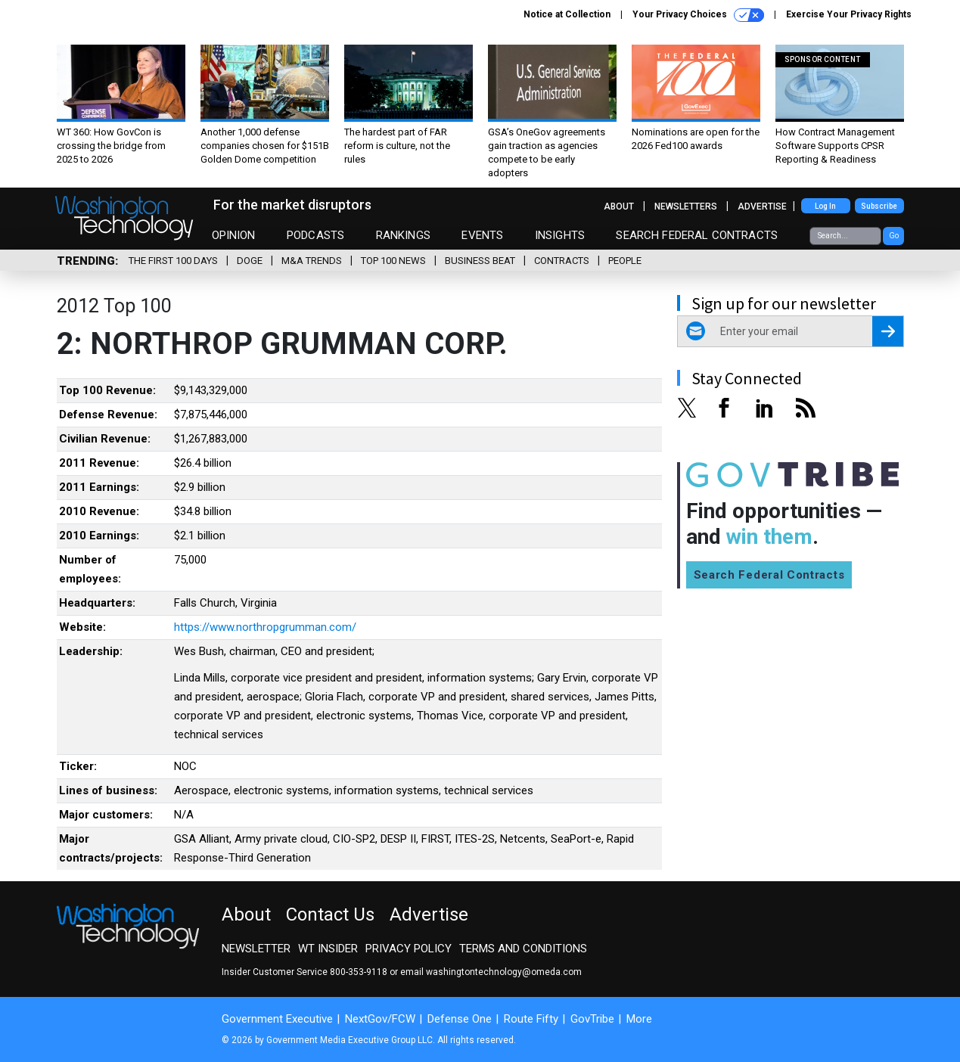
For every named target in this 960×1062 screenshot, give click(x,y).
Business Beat (480, 260)
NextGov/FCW (380, 1019)
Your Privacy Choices (698, 15)
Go (894, 235)
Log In (825, 206)
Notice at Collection (566, 14)
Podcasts (315, 235)
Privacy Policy (408, 948)
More (639, 1019)
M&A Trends (311, 260)
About (619, 206)
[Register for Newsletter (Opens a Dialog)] (887, 331)
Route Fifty (531, 1019)
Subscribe (879, 206)
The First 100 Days (173, 260)
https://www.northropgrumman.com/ (265, 627)
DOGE (250, 260)
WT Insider (328, 948)
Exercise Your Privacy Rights (849, 14)
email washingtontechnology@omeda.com (491, 972)
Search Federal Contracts (697, 235)
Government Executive (277, 1019)
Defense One (459, 1019)
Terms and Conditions (523, 948)
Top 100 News (393, 260)
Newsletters (685, 206)
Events (482, 235)
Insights (560, 235)
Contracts (561, 260)
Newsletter (256, 948)
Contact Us (330, 914)
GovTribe (592, 1019)
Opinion (234, 235)
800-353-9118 (358, 972)
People (625, 260)
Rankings (403, 235)
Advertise (762, 206)
